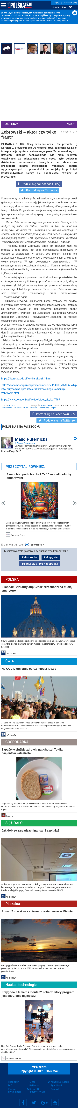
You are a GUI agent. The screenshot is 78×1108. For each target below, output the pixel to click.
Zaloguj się (57, 2)
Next (74, 503)
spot (54, 407)
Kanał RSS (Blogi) (60, 1078)
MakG (57, 1067)
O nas (32, 1078)
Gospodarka (46, 405)
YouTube (55, 1099)
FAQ (10, 1082)
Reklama (34, 1082)
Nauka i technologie (21, 982)
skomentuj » (37, 544)
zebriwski (12, 405)
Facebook (23, 1099)
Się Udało (14, 821)
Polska (12, 579)
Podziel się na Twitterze (39, 190)
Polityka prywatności (14, 1087)
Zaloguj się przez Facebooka (39, 563)
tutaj (66, 21)
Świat (11, 660)
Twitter (33, 1099)
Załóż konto (29, 556)
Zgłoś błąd (56, 1082)
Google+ (44, 1099)
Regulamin (13, 1078)
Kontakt (55, 1086)
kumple (18, 407)
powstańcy (45, 407)
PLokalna (13, 901)
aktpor (34, 407)
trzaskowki (8, 407)
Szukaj (55, 7)
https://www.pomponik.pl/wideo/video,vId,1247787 (31, 399)
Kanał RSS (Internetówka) (37, 1087)
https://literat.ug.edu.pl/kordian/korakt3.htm (26, 378)
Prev (3, 503)
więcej (69, 124)
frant (27, 407)
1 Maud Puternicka (25, 443)
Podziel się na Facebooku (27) (39, 183)
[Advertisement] (30, 87)
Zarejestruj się (70, 2)
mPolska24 (39, 1063)
